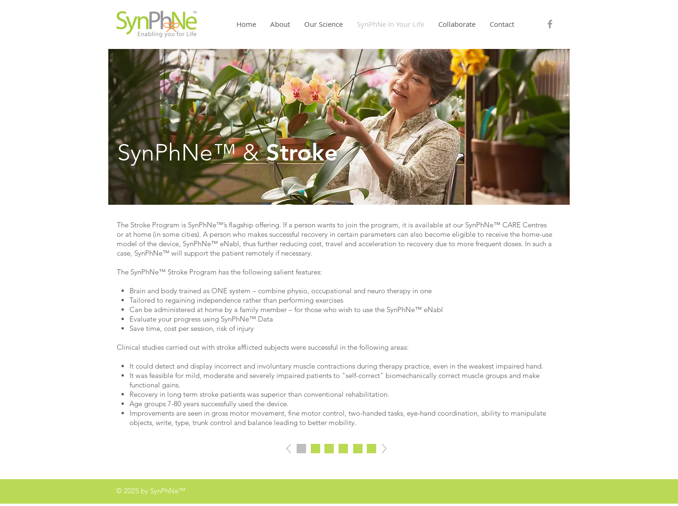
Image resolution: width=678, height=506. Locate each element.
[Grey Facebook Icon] (550, 24)
